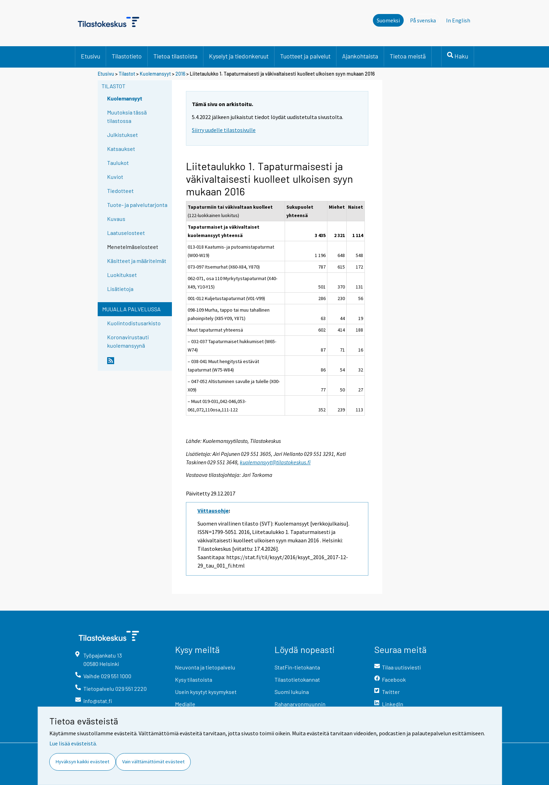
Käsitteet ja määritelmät (136, 260)
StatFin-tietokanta (297, 667)
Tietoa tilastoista (175, 56)
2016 (180, 74)
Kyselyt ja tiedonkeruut (239, 56)
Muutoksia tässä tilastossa (127, 116)
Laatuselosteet (126, 232)
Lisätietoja (120, 288)
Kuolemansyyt (155, 74)
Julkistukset (122, 134)
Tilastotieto (127, 56)
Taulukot (118, 162)
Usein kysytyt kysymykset (206, 691)
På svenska (425, 20)
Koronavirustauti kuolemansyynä (128, 341)
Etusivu (90, 56)
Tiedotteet (120, 190)
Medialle (185, 704)
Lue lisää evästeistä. (73, 743)
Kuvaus (116, 218)
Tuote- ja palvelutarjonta (137, 204)
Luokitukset (122, 274)
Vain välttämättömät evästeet (153, 761)
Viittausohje (213, 510)
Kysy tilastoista (193, 679)
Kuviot (115, 176)
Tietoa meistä (408, 56)
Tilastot (127, 74)
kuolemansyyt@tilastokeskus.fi (275, 462)
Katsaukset (121, 148)
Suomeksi (388, 20)
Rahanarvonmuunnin (300, 704)
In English (458, 20)
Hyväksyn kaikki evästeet (82, 761)
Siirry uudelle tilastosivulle (224, 129)
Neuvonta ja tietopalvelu (205, 667)
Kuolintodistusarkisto (134, 323)
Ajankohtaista (360, 56)
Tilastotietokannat (297, 679)
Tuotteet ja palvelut (305, 56)
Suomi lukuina (291, 691)
